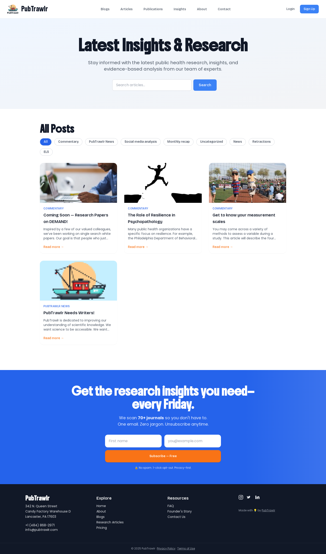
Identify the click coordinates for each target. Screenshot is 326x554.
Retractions (261, 142)
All (46, 142)
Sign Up (309, 9)
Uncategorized (211, 142)
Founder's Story (180, 511)
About (202, 9)
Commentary (68, 142)
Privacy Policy (166, 548)
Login (290, 9)
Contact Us (176, 517)
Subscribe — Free (163, 456)
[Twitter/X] (249, 497)
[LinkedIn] (257, 497)
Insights (180, 9)
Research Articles (110, 522)
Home (101, 506)
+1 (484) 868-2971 (40, 525)
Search (205, 85)
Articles (126, 9)
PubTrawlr (34, 9)
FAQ (171, 506)
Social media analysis (141, 142)
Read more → (53, 247)
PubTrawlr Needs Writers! (68, 312)
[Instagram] (241, 497)
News (237, 142)
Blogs (105, 9)
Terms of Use (186, 548)
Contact (224, 9)
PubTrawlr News (101, 142)
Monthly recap (178, 142)
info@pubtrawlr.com (41, 529)
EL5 (46, 152)
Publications (153, 9)
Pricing (101, 527)
